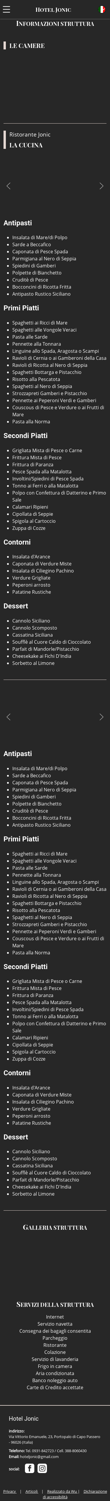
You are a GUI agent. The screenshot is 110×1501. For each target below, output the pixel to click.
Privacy (10, 1491)
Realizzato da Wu (62, 1491)
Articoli (32, 1491)
